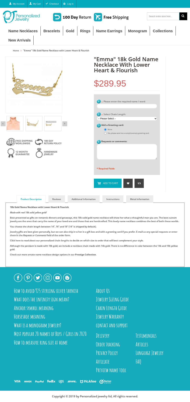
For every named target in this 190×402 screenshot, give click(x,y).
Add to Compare (139, 183)
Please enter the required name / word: (123, 102)
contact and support (112, 325)
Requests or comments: (114, 141)
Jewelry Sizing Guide (112, 299)
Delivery (102, 335)
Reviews (56, 199)
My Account (18, 4)
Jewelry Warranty (110, 316)
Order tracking (108, 344)
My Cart (37, 4)
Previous (3, 123)
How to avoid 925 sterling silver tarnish (46, 290)
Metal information (139, 199)
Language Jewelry (149, 352)
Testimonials (146, 335)
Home (16, 50)
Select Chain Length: (113, 115)
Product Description (31, 199)
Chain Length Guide (111, 308)
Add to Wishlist (128, 183)
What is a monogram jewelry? (37, 325)
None (110, 129)
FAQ (138, 361)
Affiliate (103, 361)
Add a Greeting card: (112, 125)
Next (64, 123)
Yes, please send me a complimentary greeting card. (128, 133)
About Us (103, 290)
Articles (142, 344)
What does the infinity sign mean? (41, 299)
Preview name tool (111, 370)
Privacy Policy (107, 352)
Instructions (112, 199)
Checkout (54, 4)
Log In (70, 4)
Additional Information (84, 199)
